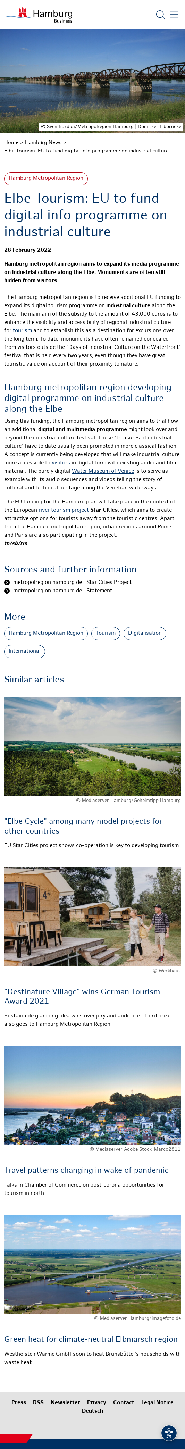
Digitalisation (145, 633)
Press (18, 1403)
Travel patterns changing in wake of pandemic (86, 1170)
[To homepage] (39, 15)
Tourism (106, 633)
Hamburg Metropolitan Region (46, 178)
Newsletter (65, 1403)
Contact (123, 1403)
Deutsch (92, 1411)
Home (11, 142)
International (25, 651)
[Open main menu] (174, 14)
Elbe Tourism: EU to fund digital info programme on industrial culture (86, 151)
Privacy (96, 1403)
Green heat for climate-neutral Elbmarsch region (91, 1339)
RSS (38, 1403)
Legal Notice (157, 1403)
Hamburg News (43, 142)
